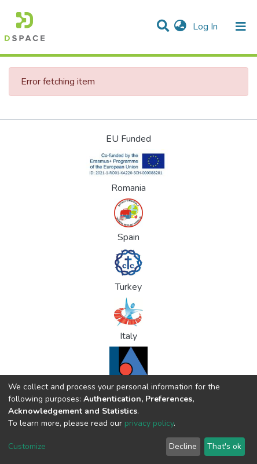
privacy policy (149, 423)
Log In (206, 26)
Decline (183, 446)
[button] (180, 27)
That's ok (224, 446)
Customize (27, 446)
